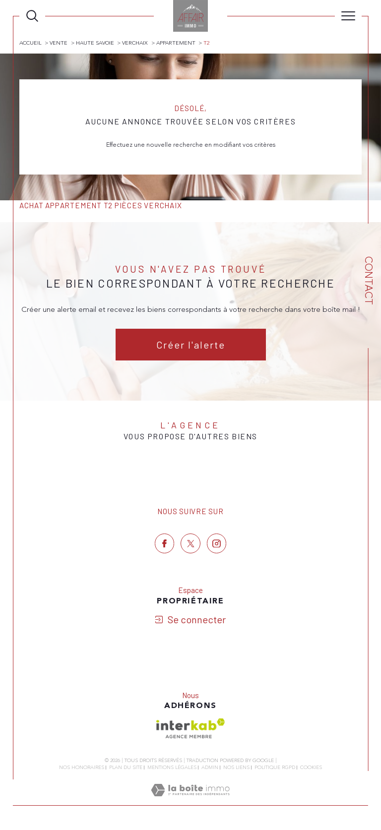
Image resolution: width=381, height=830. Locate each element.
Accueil (30, 43)
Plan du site (125, 767)
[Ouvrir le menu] (348, 16)
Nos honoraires (81, 767)
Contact (368, 280)
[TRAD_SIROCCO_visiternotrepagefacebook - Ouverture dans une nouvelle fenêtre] (165, 543)
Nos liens (236, 767)
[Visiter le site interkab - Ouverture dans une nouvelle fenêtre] (190, 728)
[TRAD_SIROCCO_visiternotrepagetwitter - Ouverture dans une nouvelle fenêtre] (190, 543)
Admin (209, 767)
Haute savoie (95, 43)
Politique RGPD (274, 767)
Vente (58, 43)
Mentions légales (171, 767)
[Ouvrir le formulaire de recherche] (32, 15)
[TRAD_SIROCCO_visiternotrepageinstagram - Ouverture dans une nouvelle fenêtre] (217, 543)
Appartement (175, 43)
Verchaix (135, 43)
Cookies (311, 768)
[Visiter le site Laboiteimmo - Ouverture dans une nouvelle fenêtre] (190, 801)
